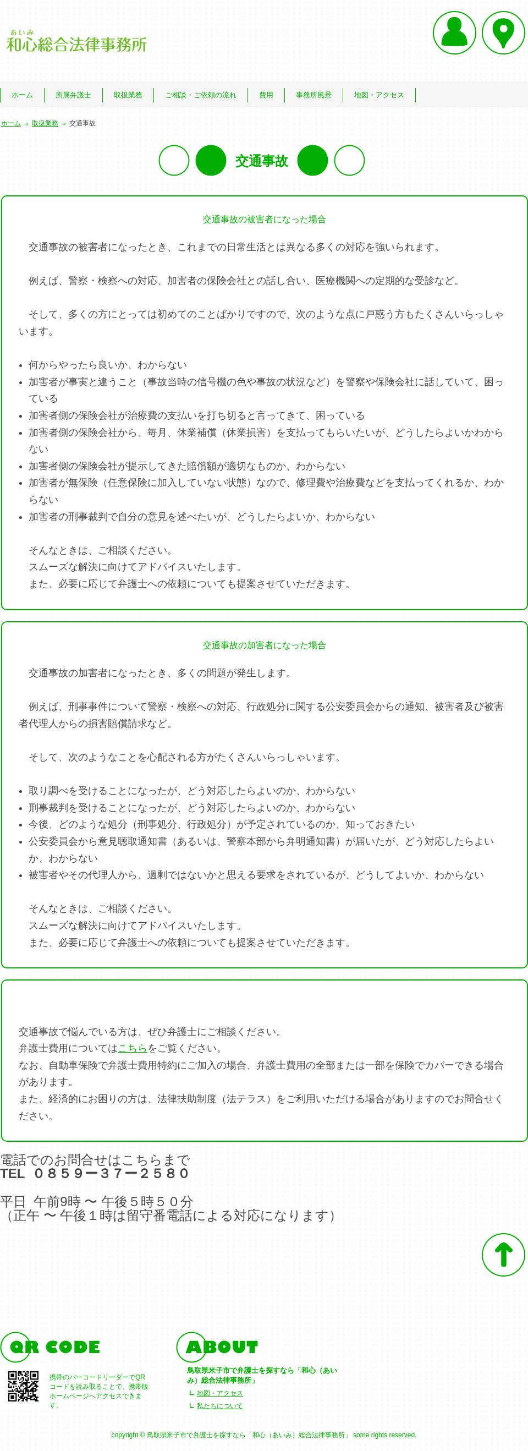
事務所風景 (314, 95)
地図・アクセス (379, 95)
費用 (266, 95)
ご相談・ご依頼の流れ (201, 95)
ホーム (22, 95)
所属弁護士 (73, 95)
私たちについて (220, 1406)
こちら (132, 1048)
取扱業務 (128, 95)
